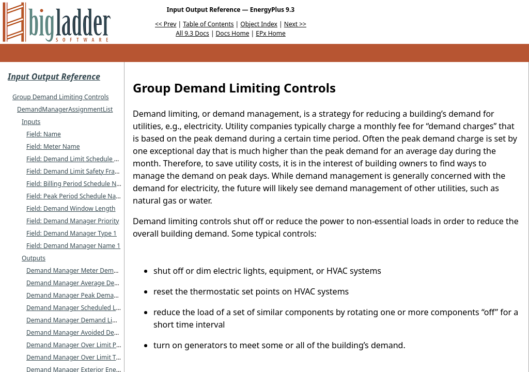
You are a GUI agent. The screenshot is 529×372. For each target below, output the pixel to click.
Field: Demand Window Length (71, 208)
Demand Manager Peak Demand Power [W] (89, 295)
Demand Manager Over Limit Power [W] (84, 344)
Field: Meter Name (53, 146)
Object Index (258, 24)
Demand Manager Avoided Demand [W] (84, 332)
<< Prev (165, 24)
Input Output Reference (54, 76)
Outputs (33, 258)
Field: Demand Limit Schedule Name (79, 158)
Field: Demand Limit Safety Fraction (77, 171)
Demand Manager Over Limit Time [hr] (82, 357)
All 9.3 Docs (192, 33)
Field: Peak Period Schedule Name (75, 196)
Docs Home (233, 33)
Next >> (295, 24)
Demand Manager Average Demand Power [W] (94, 282)
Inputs (31, 121)
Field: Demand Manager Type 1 (71, 233)
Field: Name (43, 134)
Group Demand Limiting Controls (60, 96)
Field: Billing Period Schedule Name (77, 183)
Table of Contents (208, 24)
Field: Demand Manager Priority (72, 220)
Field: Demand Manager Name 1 (73, 245)
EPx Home (271, 33)
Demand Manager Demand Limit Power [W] (89, 320)
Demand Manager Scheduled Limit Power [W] (92, 307)
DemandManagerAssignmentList (65, 109)
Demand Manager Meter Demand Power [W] (91, 270)
